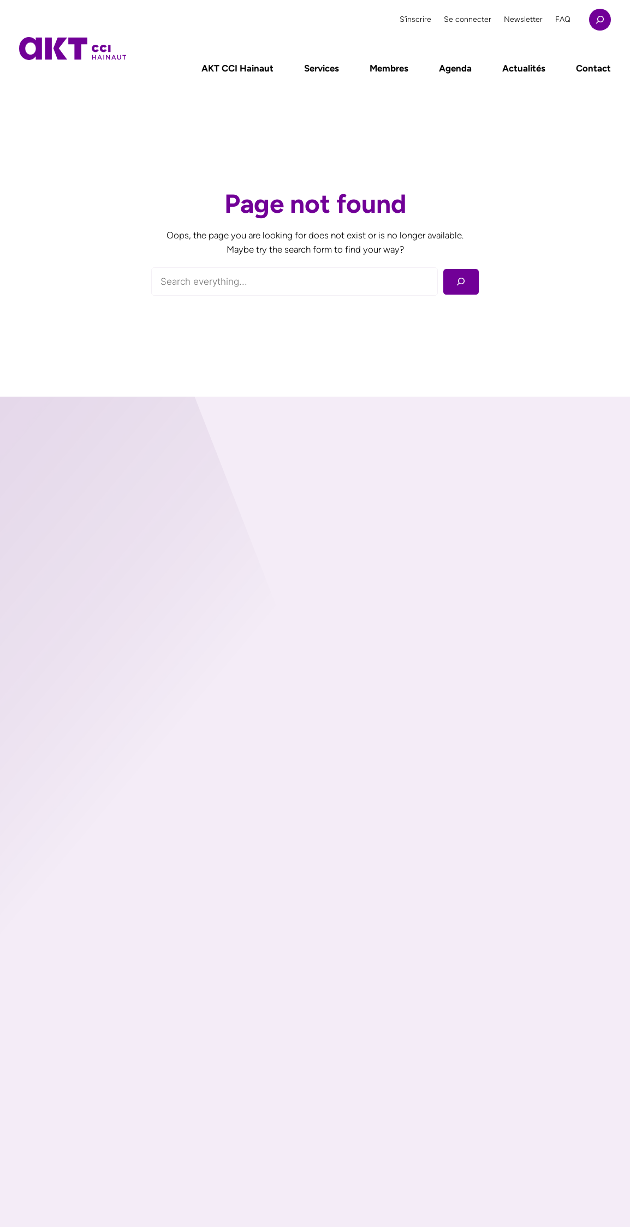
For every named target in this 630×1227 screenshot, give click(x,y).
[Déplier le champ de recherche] (600, 20)
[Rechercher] (461, 282)
